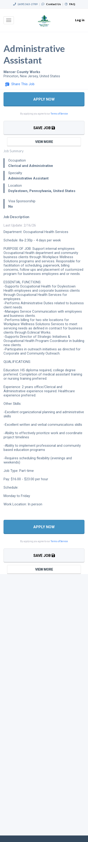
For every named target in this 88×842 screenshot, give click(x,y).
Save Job (44, 128)
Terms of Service (59, 113)
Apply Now (44, 99)
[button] (20, 84)
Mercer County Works (22, 72)
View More (44, 142)
